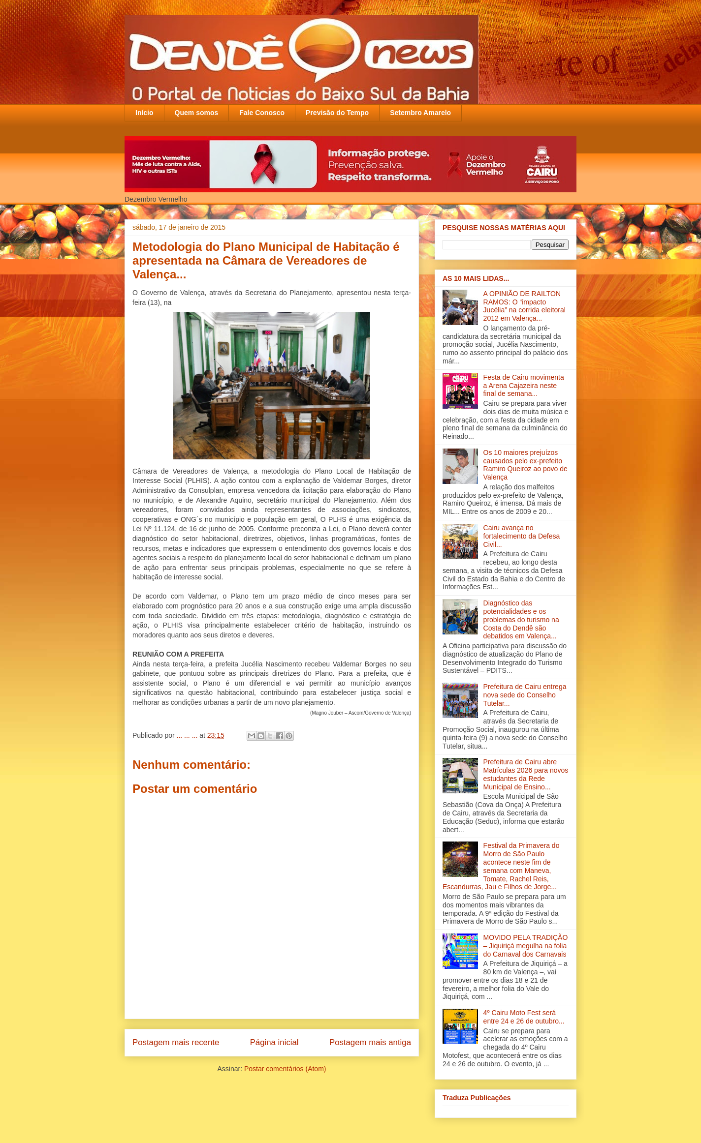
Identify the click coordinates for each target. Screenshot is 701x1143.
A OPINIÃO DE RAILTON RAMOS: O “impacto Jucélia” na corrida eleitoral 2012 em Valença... (524, 306)
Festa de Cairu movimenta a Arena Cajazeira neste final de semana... (523, 385)
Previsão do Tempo (337, 113)
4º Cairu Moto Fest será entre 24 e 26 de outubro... (524, 1017)
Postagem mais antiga (370, 1042)
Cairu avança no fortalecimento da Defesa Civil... (521, 536)
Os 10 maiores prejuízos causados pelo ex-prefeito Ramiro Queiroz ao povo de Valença (525, 465)
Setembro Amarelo (420, 113)
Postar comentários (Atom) (285, 1069)
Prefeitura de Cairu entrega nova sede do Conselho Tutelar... (525, 695)
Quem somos (197, 113)
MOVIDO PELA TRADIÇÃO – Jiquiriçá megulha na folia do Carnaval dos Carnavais (525, 945)
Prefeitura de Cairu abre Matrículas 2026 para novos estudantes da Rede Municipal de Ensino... (526, 774)
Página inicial (274, 1042)
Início (144, 113)
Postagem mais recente (175, 1042)
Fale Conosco (262, 113)
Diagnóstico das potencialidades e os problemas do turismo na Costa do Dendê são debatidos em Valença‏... (521, 619)
